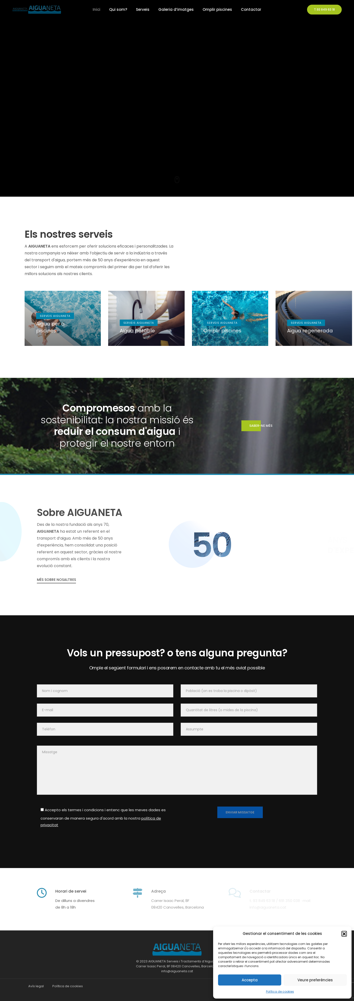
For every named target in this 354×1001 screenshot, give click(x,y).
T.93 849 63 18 (324, 9)
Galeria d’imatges (176, 9)
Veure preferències (315, 980)
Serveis (142, 9)
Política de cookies (280, 991)
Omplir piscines (217, 9)
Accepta (250, 980)
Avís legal (36, 986)
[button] (344, 933)
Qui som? (118, 9)
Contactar (251, 9)
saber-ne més (256, 425)
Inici (96, 9)
